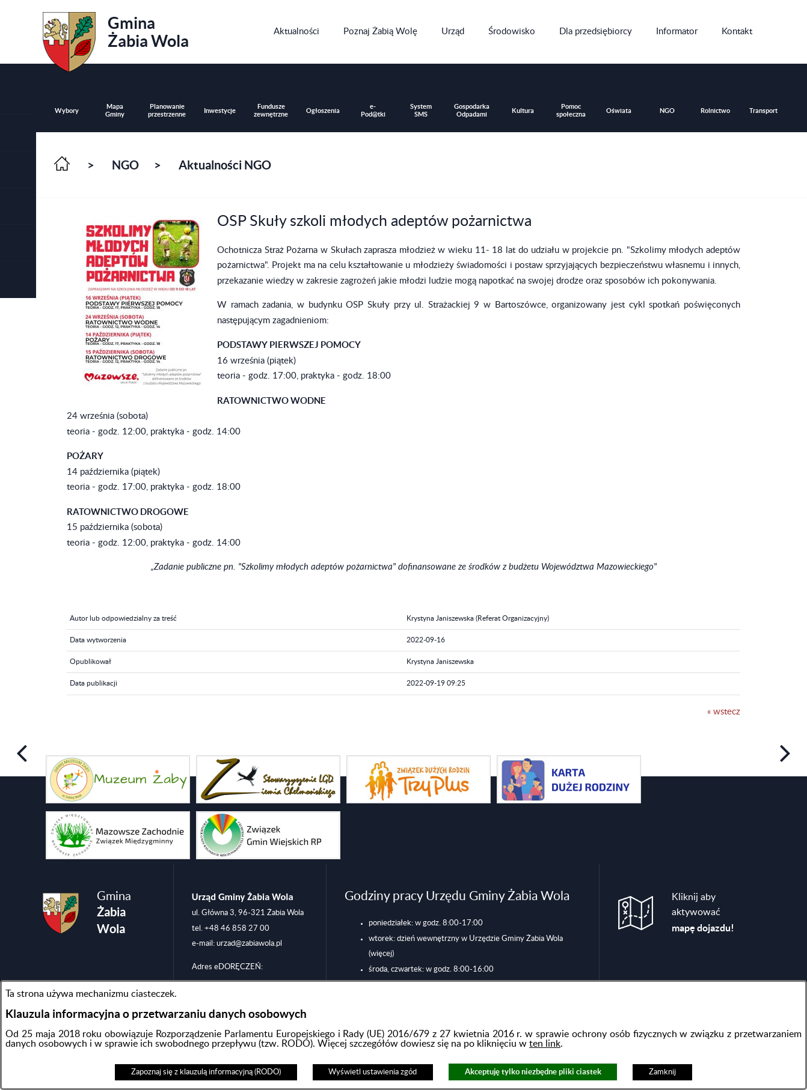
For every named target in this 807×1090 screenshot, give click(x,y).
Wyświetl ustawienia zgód (372, 1072)
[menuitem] (296, 32)
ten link (544, 1044)
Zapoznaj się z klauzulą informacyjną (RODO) (206, 1072)
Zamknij (662, 1072)
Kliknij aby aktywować (703, 912)
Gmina (116, 38)
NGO (125, 165)
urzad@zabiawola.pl (249, 943)
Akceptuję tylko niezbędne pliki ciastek (533, 1071)
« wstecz (723, 711)
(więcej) (381, 953)
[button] (18, 169)
